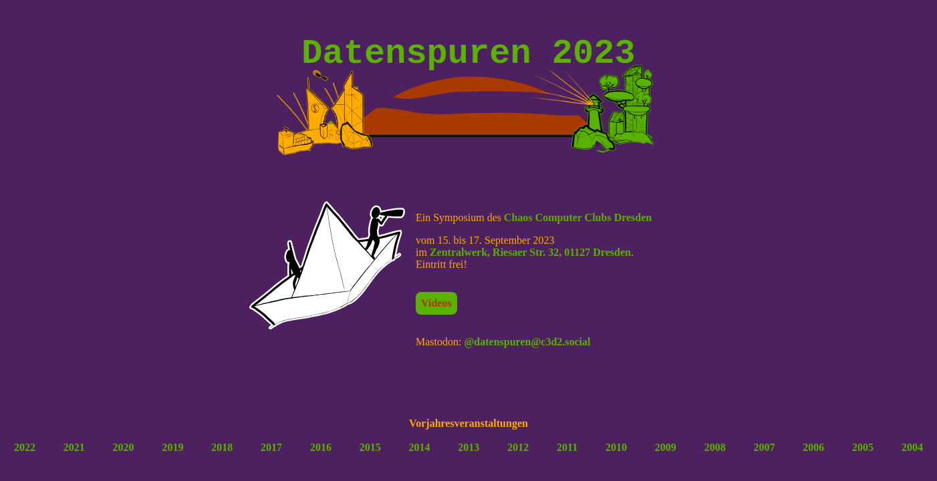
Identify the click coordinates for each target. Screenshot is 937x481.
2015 (370, 455)
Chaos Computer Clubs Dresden (578, 225)
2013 (468, 455)
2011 (567, 455)
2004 (912, 455)
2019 (172, 455)
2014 (419, 455)
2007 (764, 455)
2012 (518, 455)
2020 (123, 455)
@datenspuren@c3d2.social (527, 349)
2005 (863, 455)
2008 (715, 455)
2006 (813, 455)
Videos (436, 311)
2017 (271, 455)
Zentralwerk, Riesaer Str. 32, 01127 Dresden (530, 260)
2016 (320, 455)
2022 (24, 455)
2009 (665, 455)
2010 (616, 455)
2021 (74, 455)
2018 (222, 455)
